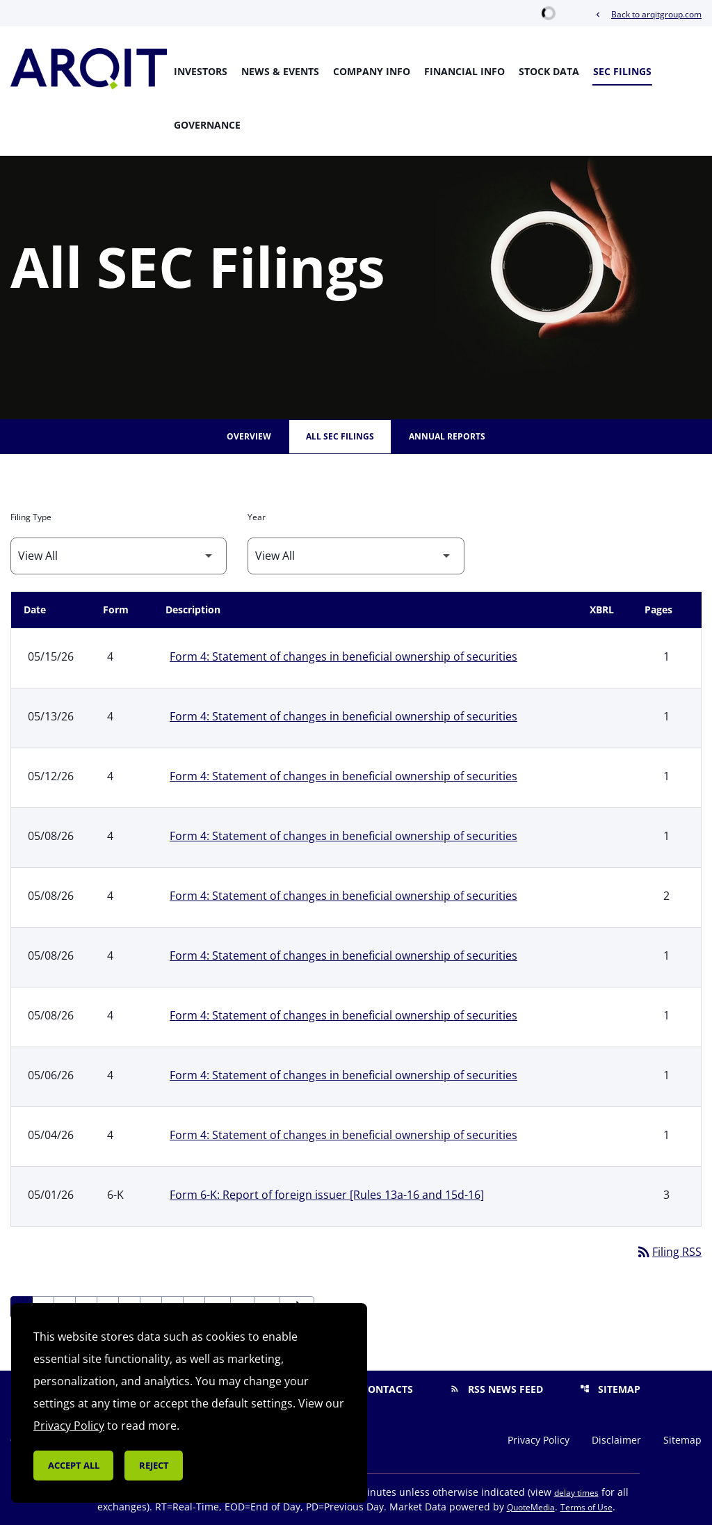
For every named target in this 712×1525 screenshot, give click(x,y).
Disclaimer (616, 1440)
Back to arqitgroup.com (647, 14)
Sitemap (610, 1389)
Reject (154, 1465)
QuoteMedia (531, 1507)
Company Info (371, 71)
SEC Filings (622, 71)
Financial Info (464, 71)
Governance (207, 124)
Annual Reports (447, 436)
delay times (576, 1493)
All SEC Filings (340, 436)
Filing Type (30, 517)
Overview (249, 436)
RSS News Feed (496, 1389)
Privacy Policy (538, 1440)
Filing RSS (669, 1251)
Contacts (378, 1389)
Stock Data (549, 71)
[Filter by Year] (356, 556)
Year (257, 517)
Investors (200, 71)
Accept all (73, 1465)
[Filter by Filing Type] (118, 556)
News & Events (280, 71)
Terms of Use (586, 1507)
